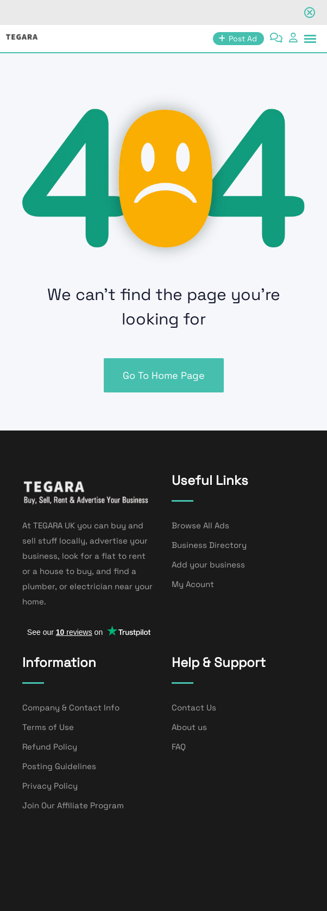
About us (189, 727)
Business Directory (209, 545)
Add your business (208, 564)
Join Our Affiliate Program (73, 805)
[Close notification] (309, 12)
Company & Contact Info (71, 707)
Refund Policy (49, 746)
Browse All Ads (200, 525)
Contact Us (194, 707)
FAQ (179, 746)
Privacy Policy (50, 786)
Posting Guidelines (59, 766)
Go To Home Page (164, 375)
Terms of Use (48, 727)
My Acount (193, 584)
